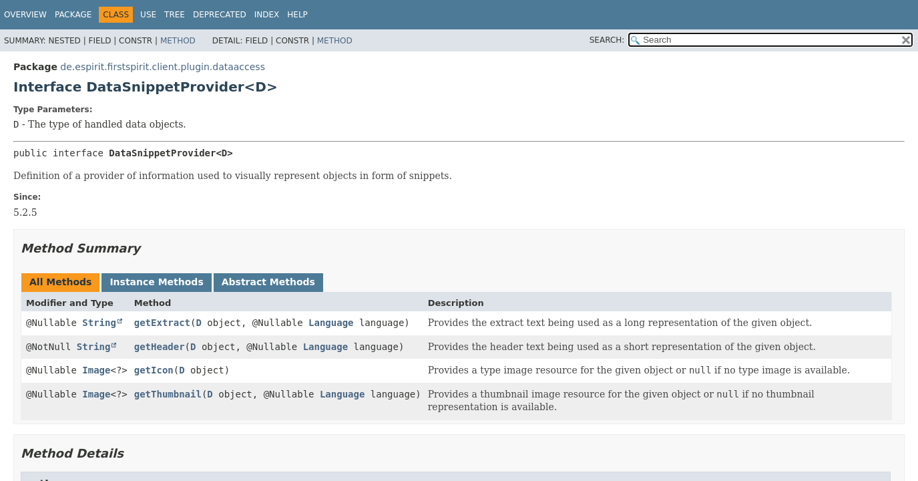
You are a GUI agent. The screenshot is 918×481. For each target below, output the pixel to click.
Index (267, 14)
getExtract (162, 322)
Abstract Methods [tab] (268, 282)
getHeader (159, 346)
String (99, 322)
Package (73, 14)
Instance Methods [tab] (156, 282)
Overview (25, 14)
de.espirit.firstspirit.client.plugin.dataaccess (162, 66)
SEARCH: (607, 40)
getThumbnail (168, 394)
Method (178, 40)
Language (330, 322)
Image (96, 370)
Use (148, 14)
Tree (174, 14)
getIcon (154, 370)
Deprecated (219, 14)
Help (297, 14)
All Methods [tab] (60, 282)
